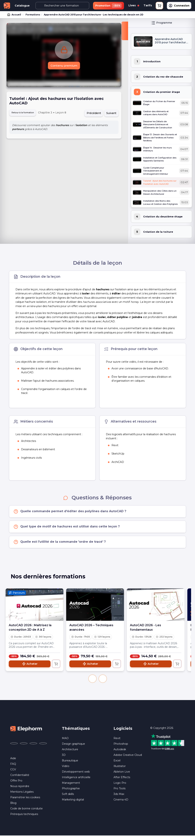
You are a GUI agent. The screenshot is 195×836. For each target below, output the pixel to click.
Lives (133, 5)
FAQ (13, 764)
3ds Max (119, 794)
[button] (92, 679)
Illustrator (120, 766)
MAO (65, 738)
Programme (161, 23)
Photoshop (121, 744)
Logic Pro (120, 783)
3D (64, 755)
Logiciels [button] (123, 728)
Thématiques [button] (76, 728)
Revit (117, 738)
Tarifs (148, 5)
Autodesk (120, 750)
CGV (13, 769)
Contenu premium (64, 66)
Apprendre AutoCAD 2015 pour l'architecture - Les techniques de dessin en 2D (93, 14)
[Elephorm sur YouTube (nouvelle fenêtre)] (33, 744)
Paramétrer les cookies (25, 797)
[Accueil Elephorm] (26, 729)
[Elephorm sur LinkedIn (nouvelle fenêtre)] (43, 744)
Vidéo (65, 766)
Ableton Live (122, 772)
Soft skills (68, 794)
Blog (13, 803)
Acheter (29, 664)
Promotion (108, 5)
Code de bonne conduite (26, 809)
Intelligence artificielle (76, 777)
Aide (13, 758)
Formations (32, 14)
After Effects (122, 777)
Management (71, 783)
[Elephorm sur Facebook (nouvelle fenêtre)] (14, 744)
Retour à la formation (26, 113)
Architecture (70, 750)
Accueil (14, 15)
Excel (117, 761)
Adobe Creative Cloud (128, 755)
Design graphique (73, 744)
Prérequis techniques (24, 814)
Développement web (76, 772)
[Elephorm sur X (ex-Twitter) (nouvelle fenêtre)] (23, 744)
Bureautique (70, 761)
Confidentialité (19, 775)
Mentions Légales (22, 792)
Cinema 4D (121, 800)
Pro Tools (119, 789)
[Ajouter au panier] (56, 664)
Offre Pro (16, 781)
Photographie (71, 789)
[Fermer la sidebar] (125, 31)
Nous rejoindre (19, 786)
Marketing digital (73, 800)
